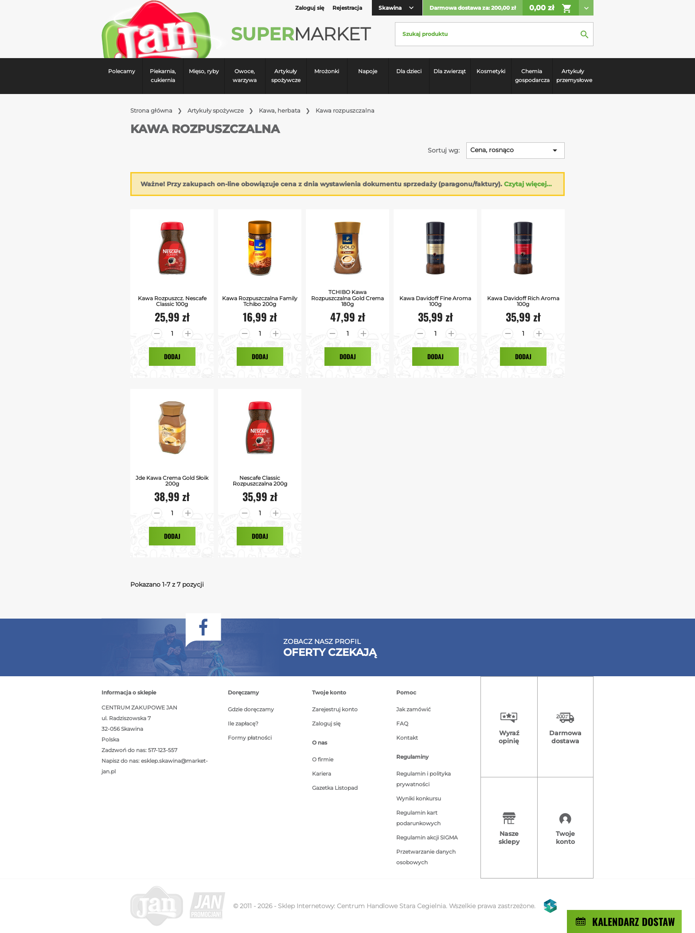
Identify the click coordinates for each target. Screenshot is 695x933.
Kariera (321, 773)
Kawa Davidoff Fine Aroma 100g (435, 301)
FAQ (402, 723)
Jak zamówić (413, 709)
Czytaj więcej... (528, 184)
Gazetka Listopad (335, 787)
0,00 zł (550, 8)
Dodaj (172, 356)
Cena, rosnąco (515, 150)
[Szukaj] (494, 34)
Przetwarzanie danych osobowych (426, 857)
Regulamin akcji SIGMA (427, 837)
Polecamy (121, 71)
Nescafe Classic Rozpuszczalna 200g (260, 480)
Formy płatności (250, 737)
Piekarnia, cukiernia (163, 75)
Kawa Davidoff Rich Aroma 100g (523, 301)
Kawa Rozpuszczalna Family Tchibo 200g (259, 301)
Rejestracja (347, 7)
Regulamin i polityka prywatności (423, 779)
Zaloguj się (326, 723)
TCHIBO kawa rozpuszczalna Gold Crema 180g (347, 298)
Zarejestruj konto (335, 709)
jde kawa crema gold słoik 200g (172, 480)
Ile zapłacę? (243, 723)
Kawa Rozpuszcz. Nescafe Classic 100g (172, 301)
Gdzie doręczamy (251, 709)
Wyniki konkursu (418, 798)
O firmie (322, 759)
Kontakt (407, 737)
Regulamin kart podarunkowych (418, 818)
